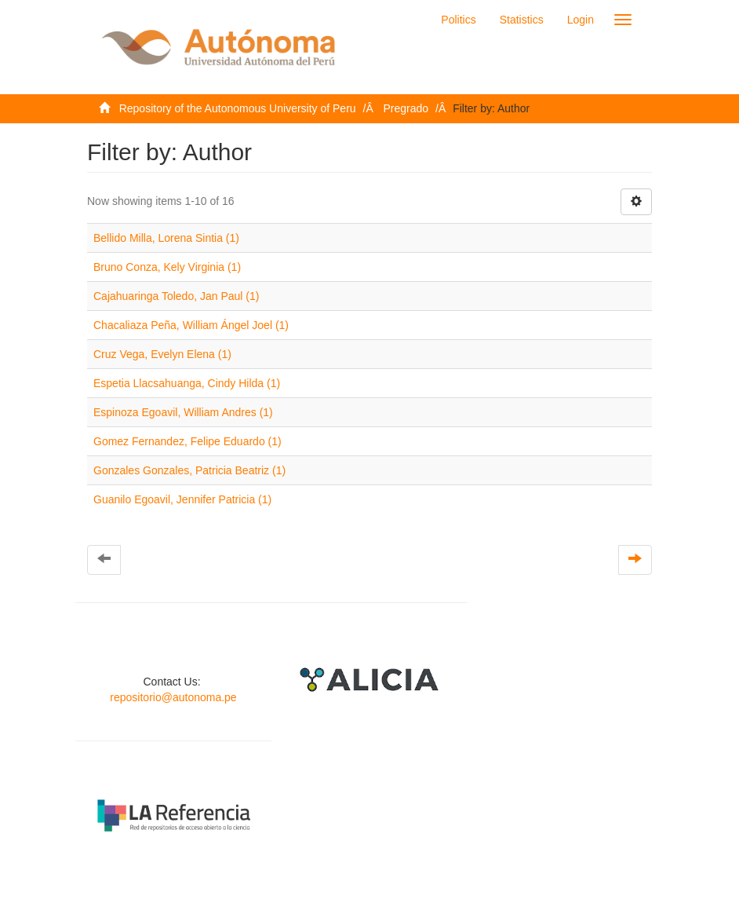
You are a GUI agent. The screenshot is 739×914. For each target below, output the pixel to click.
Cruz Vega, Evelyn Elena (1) (162, 354)
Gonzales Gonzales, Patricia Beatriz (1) (189, 470)
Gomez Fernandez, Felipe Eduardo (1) (187, 441)
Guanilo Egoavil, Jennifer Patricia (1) (182, 499)
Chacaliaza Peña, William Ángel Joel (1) (191, 325)
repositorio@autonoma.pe (173, 697)
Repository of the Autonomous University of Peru (237, 108)
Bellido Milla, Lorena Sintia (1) (166, 238)
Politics (458, 19)
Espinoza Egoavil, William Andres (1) (183, 412)
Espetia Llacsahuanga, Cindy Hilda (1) (186, 383)
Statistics (522, 19)
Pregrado (406, 108)
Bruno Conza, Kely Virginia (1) (167, 267)
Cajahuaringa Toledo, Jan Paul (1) (176, 296)
